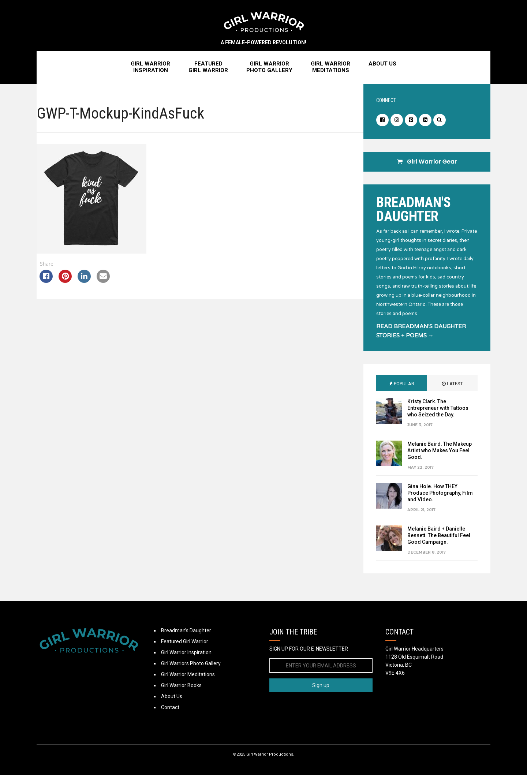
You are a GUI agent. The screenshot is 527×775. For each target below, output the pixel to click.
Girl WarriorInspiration (150, 67)
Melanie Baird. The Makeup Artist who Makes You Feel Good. (439, 450)
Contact (170, 707)
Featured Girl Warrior (184, 641)
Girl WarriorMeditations (330, 67)
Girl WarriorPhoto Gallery (269, 67)
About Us (382, 63)
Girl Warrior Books (181, 685)
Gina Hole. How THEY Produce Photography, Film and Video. (440, 492)
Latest (452, 383)
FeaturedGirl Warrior (208, 67)
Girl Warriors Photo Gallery (191, 663)
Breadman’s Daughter (186, 630)
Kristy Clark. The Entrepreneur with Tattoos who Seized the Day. (437, 408)
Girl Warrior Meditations (188, 674)
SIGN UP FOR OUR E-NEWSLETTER (308, 649)
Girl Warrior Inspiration (186, 652)
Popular (401, 383)
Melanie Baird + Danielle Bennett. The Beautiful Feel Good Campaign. (438, 535)
